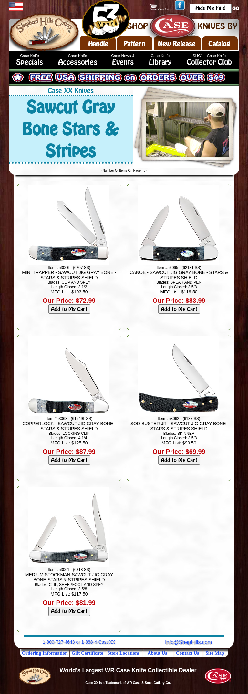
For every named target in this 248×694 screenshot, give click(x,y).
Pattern (134, 43)
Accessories (77, 62)
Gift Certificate (87, 653)
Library (160, 62)
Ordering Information (44, 653)
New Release (176, 43)
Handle (98, 43)
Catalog (219, 43)
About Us (157, 653)
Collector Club (209, 62)
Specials (29, 62)
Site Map (215, 653)
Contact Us (187, 653)
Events (123, 62)
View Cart (160, 9)
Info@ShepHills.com (188, 642)
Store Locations (123, 653)
